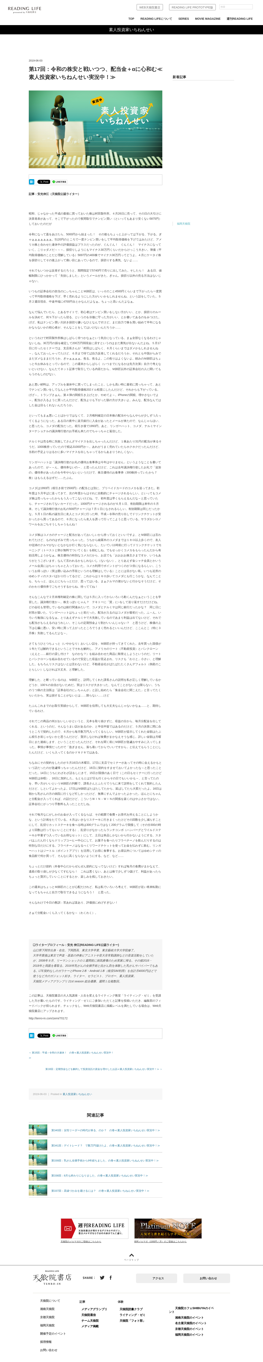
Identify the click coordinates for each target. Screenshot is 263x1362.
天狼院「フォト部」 (134, 1315)
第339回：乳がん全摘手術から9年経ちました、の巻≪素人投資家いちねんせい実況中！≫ (105, 1155)
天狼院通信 (90, 1309)
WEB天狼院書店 (149, 7)
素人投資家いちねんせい (77, 1088)
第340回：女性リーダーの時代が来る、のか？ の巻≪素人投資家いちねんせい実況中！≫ (105, 1125)
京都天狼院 (49, 1312)
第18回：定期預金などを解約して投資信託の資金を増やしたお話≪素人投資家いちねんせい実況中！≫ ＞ (103, 1064)
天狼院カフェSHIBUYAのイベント (192, 1304)
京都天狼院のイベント (190, 1323)
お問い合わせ (208, 1273)
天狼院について (52, 1295)
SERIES (183, 18)
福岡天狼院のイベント (190, 1329)
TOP (131, 18)
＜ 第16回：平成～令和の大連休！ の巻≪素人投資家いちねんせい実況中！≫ (72, 1052)
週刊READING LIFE (240, 18)
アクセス (158, 1273)
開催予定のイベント (54, 1328)
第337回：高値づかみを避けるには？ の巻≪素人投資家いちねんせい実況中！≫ (100, 1185)
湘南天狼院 (49, 1304)
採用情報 (47, 1337)
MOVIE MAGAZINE (208, 18)
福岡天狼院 (183, 223)
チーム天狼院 (91, 1315)
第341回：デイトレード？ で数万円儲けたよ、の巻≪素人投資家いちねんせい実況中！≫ (105, 1140)
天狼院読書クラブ (132, 1304)
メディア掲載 (91, 1321)
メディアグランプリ (96, 1304)
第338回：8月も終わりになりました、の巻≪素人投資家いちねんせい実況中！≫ (99, 1170)
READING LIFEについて (156, 18)
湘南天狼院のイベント (190, 1312)
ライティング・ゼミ (134, 1309)
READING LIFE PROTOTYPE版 (192, 7)
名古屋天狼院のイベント (192, 1318)
